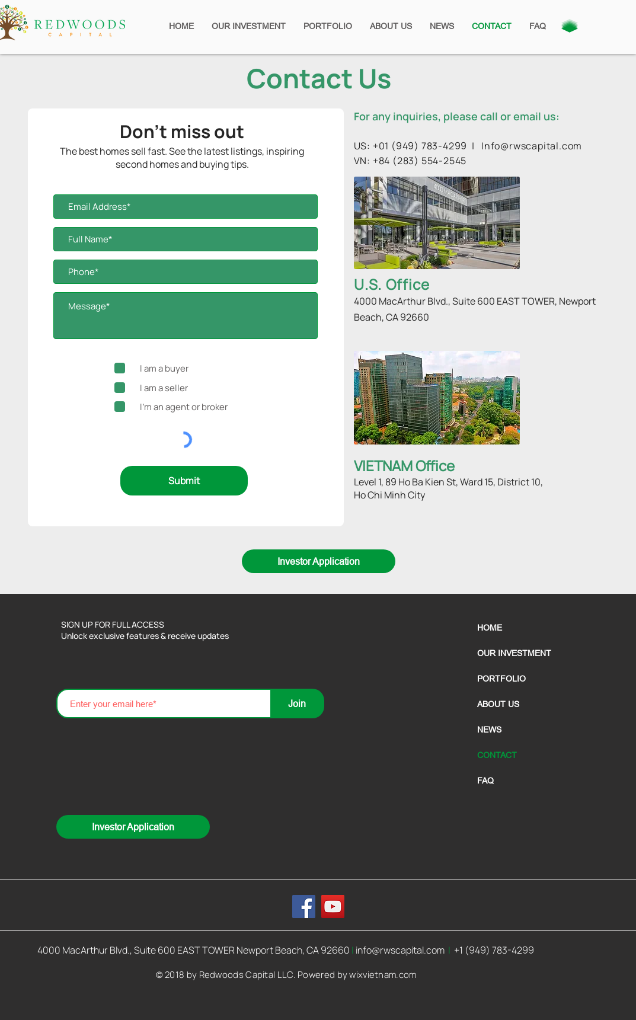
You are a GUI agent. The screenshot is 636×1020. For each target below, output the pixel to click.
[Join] (297, 703)
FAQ (485, 780)
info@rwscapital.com (400, 950)
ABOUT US (498, 704)
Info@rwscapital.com (531, 145)
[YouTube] (332, 906)
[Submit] (184, 480)
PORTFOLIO (501, 678)
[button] (569, 26)
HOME (489, 627)
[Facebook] (303, 906)
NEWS (489, 729)
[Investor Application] (318, 561)
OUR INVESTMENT (514, 653)
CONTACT (497, 755)
